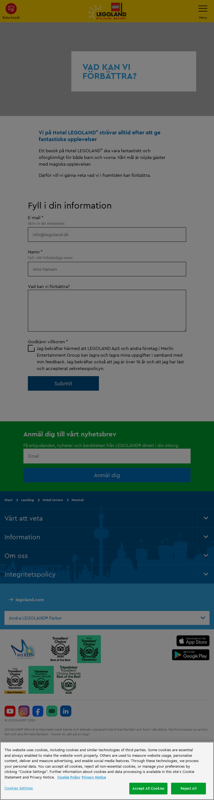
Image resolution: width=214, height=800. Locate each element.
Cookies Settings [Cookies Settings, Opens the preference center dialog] (18, 788)
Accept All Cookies (148, 788)
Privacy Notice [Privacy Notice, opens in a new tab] (94, 777)
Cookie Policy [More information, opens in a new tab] (68, 777)
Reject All (188, 788)
